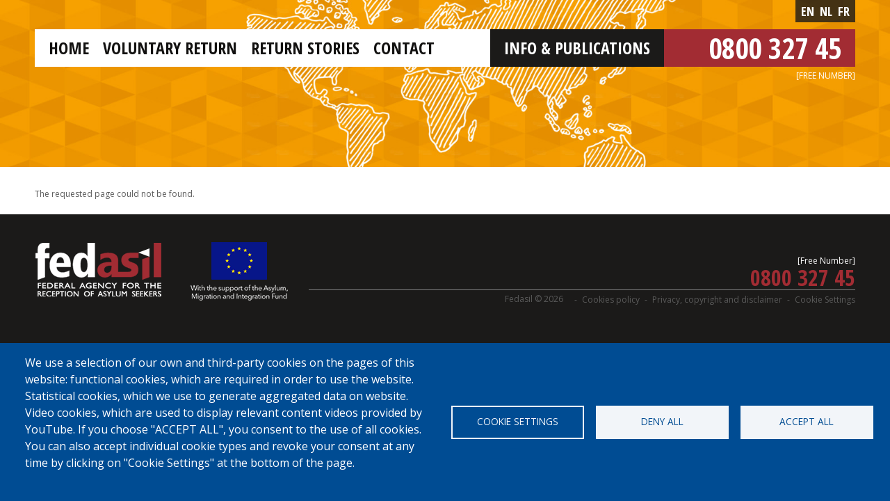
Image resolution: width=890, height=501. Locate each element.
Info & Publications (577, 47)
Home (69, 47)
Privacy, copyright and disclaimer (717, 299)
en (807, 11)
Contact (404, 47)
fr (844, 11)
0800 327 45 (775, 47)
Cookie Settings (825, 299)
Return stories (305, 47)
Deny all (662, 421)
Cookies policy (611, 299)
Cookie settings (517, 421)
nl (826, 11)
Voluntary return (170, 47)
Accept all (806, 421)
